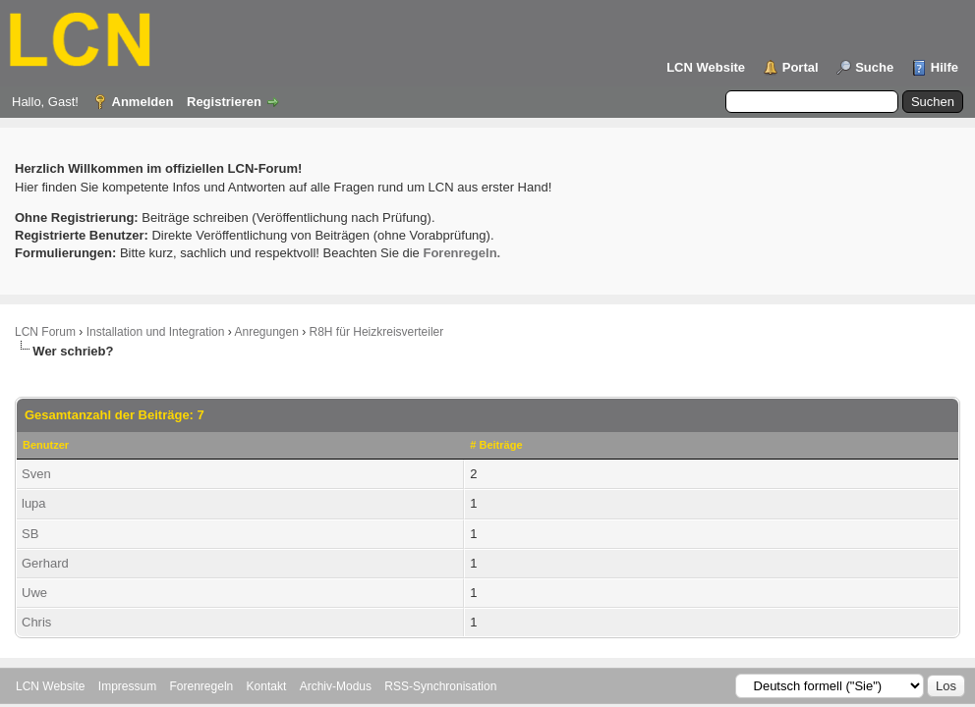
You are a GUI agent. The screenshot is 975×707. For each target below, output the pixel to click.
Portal (800, 67)
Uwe (34, 592)
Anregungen (266, 332)
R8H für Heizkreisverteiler (377, 332)
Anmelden (143, 101)
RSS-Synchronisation (440, 686)
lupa (34, 503)
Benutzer (46, 445)
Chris (36, 622)
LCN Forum (45, 332)
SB (30, 533)
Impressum (127, 686)
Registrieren (224, 101)
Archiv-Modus (336, 686)
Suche (874, 67)
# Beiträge (496, 445)
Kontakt (267, 686)
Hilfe (944, 67)
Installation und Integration (155, 332)
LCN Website (705, 67)
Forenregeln (202, 686)
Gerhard (45, 563)
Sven (36, 473)
